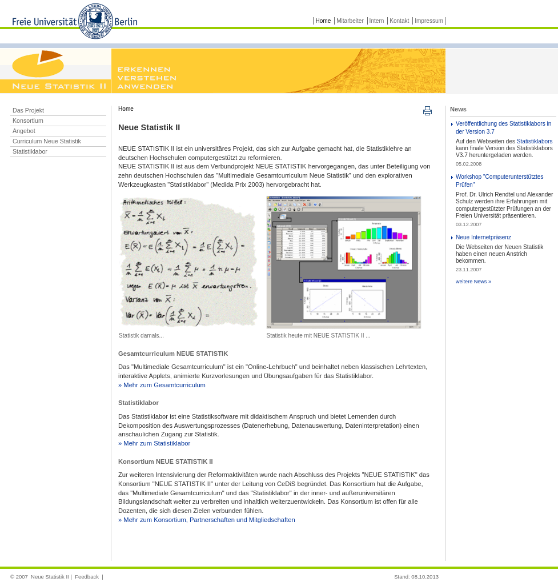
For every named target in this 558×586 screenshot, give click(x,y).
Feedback (87, 576)
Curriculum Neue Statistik (47, 141)
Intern (377, 21)
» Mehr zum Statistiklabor (154, 443)
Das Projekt (28, 110)
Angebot (24, 130)
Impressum (429, 21)
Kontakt (400, 21)
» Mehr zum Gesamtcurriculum (162, 385)
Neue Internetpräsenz (483, 237)
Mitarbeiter (350, 21)
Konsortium (28, 120)
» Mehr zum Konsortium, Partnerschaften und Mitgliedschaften (206, 519)
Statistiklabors (535, 141)
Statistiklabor (30, 151)
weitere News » (473, 281)
